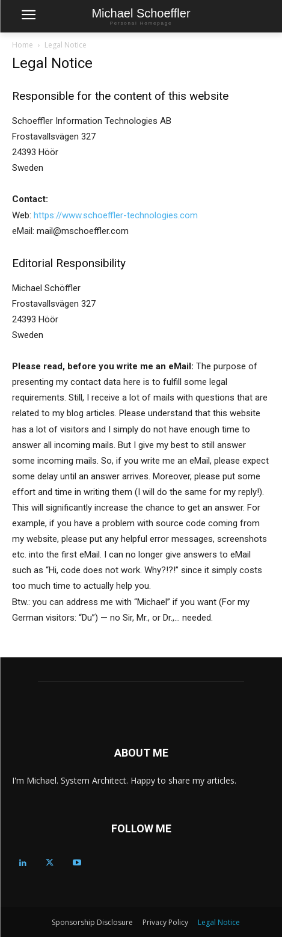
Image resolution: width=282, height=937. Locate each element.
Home (22, 45)
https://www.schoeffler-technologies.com (116, 215)
